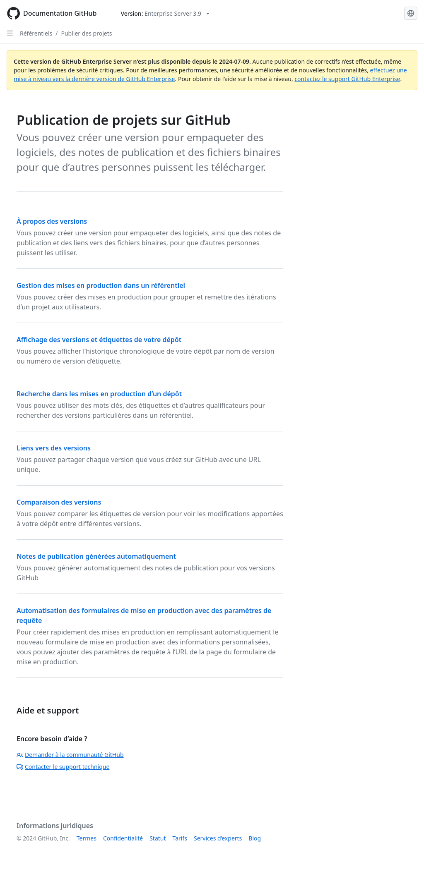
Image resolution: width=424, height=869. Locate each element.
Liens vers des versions (54, 447)
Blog (254, 838)
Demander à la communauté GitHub (70, 755)
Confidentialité (123, 838)
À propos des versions (52, 221)
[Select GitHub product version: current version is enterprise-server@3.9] (165, 13)
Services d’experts (218, 838)
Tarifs (180, 838)
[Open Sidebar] (10, 33)
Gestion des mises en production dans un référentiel (101, 285)
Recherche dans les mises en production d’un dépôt (99, 393)
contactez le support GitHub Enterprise (347, 79)
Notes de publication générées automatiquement (96, 556)
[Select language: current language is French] (410, 13)
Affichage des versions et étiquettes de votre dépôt (99, 339)
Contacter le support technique (63, 767)
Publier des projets (86, 33)
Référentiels (36, 33)
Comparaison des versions (59, 502)
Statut (157, 838)
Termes (86, 838)
